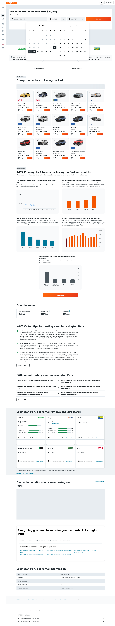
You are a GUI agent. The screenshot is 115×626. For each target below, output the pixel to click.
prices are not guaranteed (51, 610)
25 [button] (54, 47)
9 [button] (46, 39)
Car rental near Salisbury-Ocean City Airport (59, 554)
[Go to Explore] (3, 27)
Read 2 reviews (55, 423)
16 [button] (46, 43)
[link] (60, 295)
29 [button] (42, 52)
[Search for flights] (3, 8)
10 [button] (50, 39)
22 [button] (42, 47)
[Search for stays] (3, 11)
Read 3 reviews (25, 423)
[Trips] (3, 39)
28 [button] (38, 52)
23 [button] (46, 47)
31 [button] (50, 52)
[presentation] (58, 11)
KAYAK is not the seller (61, 615)
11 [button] (54, 39)
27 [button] (34, 52)
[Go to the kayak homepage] (11, 3)
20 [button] (34, 47)
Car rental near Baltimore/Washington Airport (59, 550)
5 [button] (29, 39)
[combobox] (15, 15)
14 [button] (38, 43)
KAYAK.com (19, 599)
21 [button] (38, 47)
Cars (25, 599)
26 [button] (30, 52)
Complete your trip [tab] (40, 540)
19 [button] (29, 47)
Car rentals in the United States (50, 599)
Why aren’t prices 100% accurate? (61, 621)
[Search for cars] (3, 15)
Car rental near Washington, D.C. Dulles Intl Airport (31, 551)
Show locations (40, 437)
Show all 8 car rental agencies (25, 473)
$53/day (52, 11)
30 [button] (46, 52)
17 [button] (50, 43)
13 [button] (34, 43)
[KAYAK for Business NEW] (3, 34)
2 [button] (46, 35)
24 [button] (50, 47)
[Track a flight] (3, 31)
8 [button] (42, 39)
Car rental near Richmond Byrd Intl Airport (31, 554)
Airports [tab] (21, 540)
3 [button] (50, 35)
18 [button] (54, 43)
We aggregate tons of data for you (61, 618)
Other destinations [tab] (64, 540)
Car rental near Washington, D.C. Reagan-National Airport (85, 551)
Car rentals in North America (34, 599)
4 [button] (54, 35)
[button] (3, 3)
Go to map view (99, 481)
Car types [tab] (29, 540)
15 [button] (42, 43)
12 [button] (29, 43)
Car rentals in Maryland (65, 599)
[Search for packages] (3, 19)
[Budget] (70, 417)
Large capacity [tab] (52, 540)
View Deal (29, 110)
